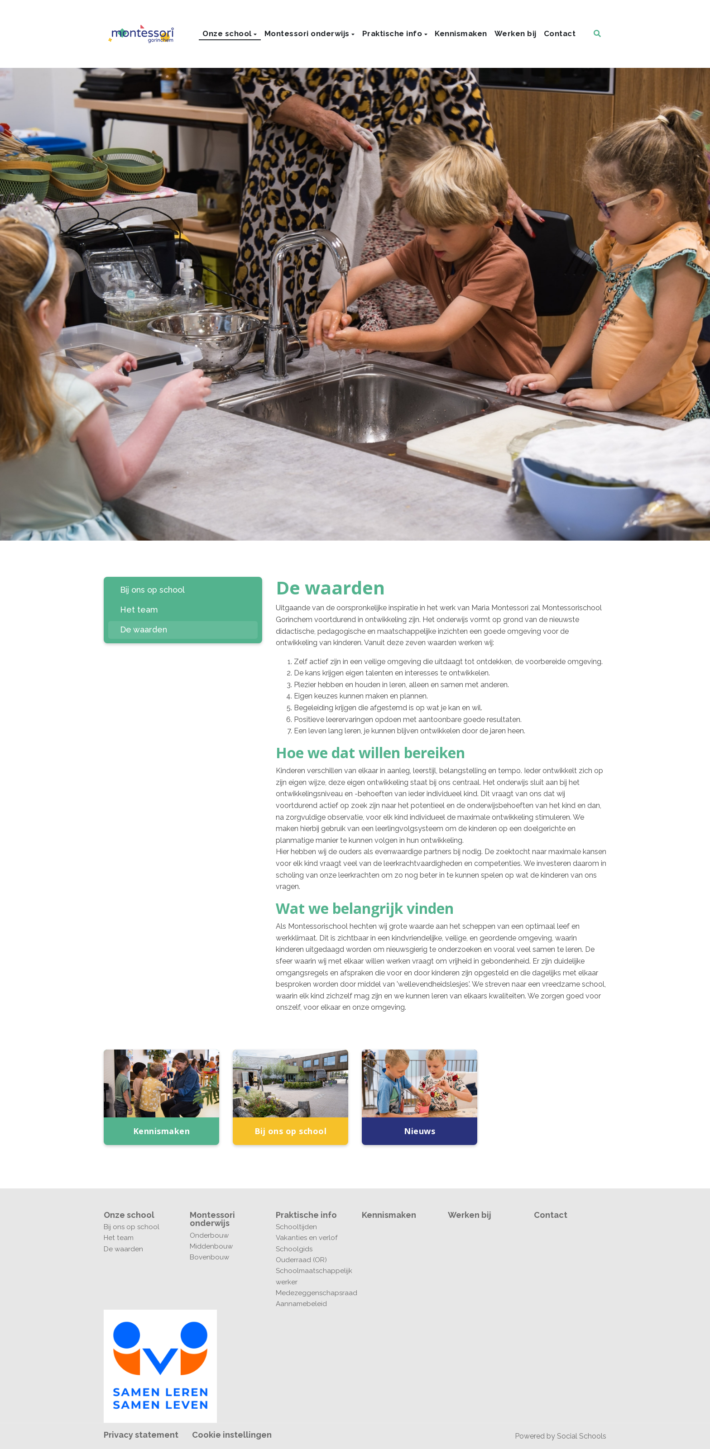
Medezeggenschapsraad (312, 1293)
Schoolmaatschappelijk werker (312, 1276)
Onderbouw (209, 1235)
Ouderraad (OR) (301, 1260)
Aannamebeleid (301, 1304)
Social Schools (581, 1436)
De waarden (143, 629)
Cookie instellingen (232, 1435)
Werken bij (515, 33)
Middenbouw (211, 1246)
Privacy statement (141, 1435)
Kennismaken (461, 33)
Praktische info (393, 33)
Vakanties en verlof (306, 1238)
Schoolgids (294, 1249)
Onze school (228, 33)
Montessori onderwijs (308, 33)
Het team (139, 609)
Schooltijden (296, 1227)
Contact (560, 33)
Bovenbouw (209, 1257)
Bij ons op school (152, 589)
